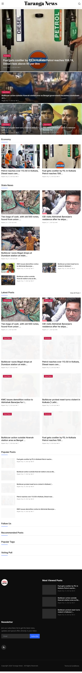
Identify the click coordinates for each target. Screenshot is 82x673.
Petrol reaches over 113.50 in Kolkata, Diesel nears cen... (16, 172)
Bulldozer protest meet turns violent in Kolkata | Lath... (17, 128)
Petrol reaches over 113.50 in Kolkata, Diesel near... (35, 498)
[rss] (3, 648)
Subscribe (34, 638)
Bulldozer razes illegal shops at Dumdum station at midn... (17, 255)
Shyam (5, 67)
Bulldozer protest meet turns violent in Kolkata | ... (68, 266)
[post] (41, 40)
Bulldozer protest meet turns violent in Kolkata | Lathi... (61, 402)
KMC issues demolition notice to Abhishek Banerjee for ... (60, 128)
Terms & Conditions (72, 667)
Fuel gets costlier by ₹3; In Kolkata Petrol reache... (35, 461)
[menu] (2, 3)
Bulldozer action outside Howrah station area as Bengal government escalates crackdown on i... (38, 96)
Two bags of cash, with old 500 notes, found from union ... (17, 218)
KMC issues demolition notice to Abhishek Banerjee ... (27, 266)
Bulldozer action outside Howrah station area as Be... (27, 278)
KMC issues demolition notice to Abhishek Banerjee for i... (18, 402)
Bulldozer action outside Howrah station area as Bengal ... (18, 440)
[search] (79, 3)
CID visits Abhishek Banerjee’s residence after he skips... (57, 218)
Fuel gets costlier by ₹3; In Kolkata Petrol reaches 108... (60, 172)
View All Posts (75, 294)
